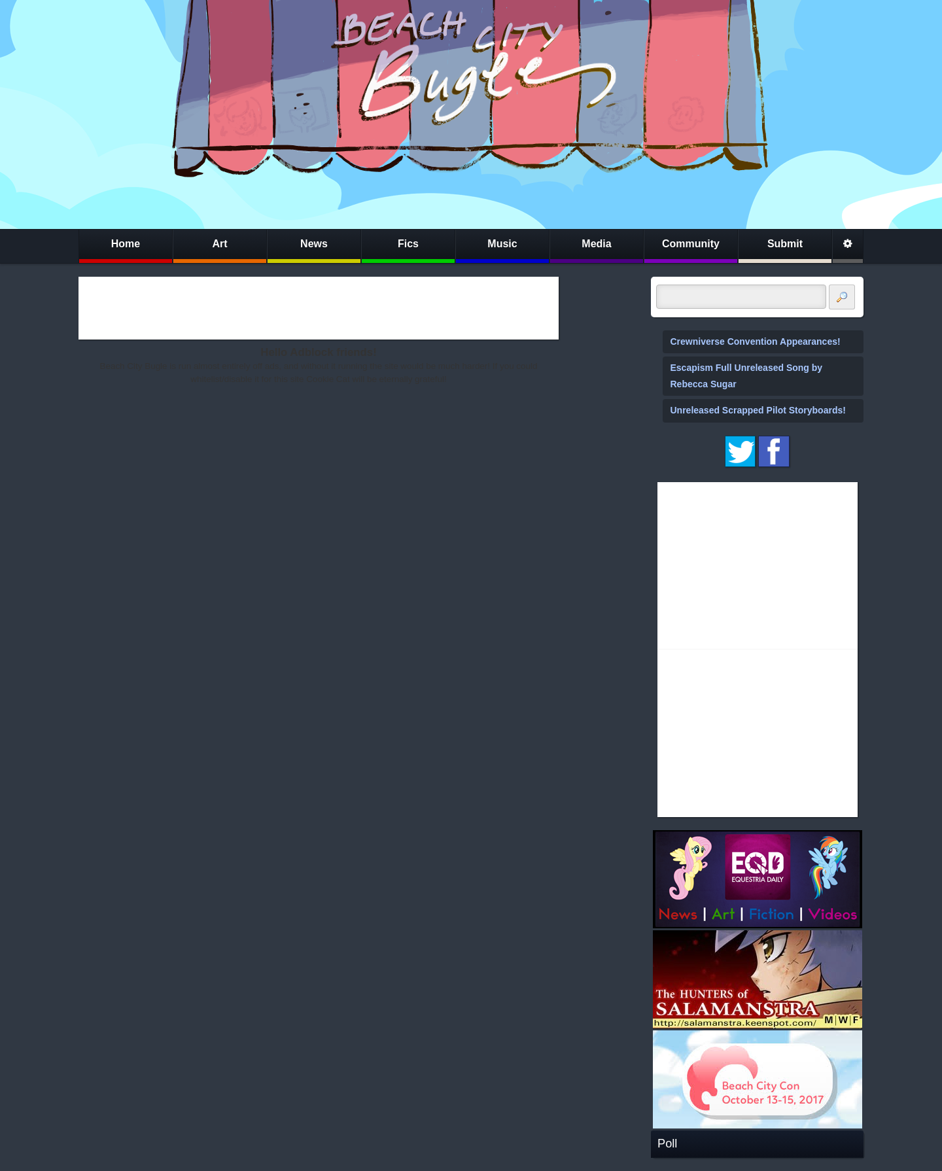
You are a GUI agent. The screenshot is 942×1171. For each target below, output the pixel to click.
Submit (785, 243)
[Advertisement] (318, 308)
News (314, 243)
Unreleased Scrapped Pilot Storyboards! (758, 410)
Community (691, 243)
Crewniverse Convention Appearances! (756, 341)
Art (219, 243)
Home (125, 243)
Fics (408, 243)
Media (596, 243)
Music (502, 243)
